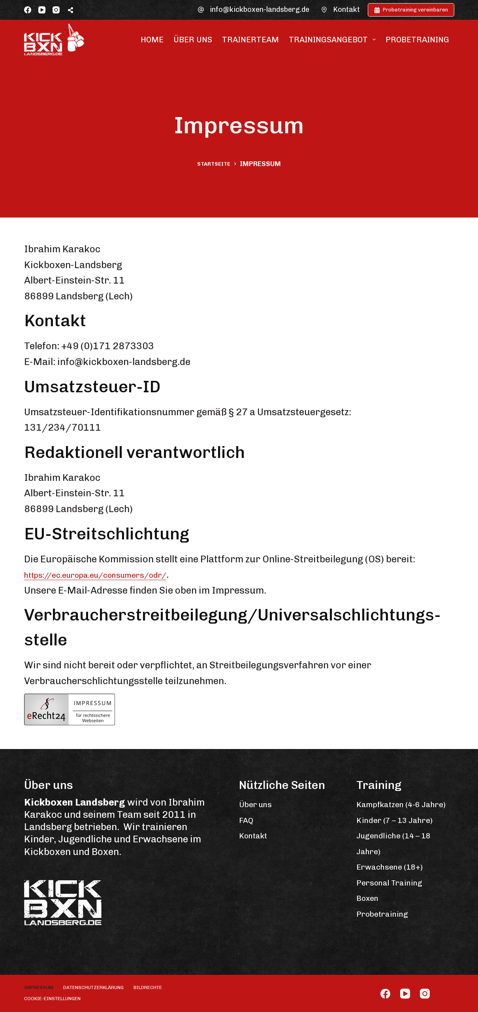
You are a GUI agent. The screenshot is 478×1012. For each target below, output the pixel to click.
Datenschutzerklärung (93, 987)
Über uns (192, 39)
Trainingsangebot (334, 39)
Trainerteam (250, 39)
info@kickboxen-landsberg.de (259, 9)
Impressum (38, 987)
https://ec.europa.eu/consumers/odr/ (111, 574)
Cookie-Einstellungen (52, 998)
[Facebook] (27, 9)
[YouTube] (41, 9)
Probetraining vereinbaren (411, 10)
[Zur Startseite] (54, 39)
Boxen (370, 913)
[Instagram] (56, 9)
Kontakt (346, 9)
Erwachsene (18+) (396, 882)
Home (152, 39)
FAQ (248, 819)
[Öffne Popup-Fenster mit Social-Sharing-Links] (70, 10)
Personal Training (396, 897)
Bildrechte (148, 987)
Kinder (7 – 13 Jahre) (402, 835)
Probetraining (417, 39)
